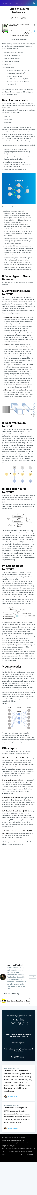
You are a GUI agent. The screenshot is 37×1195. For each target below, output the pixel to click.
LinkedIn (10, 1152)
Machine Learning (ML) (18, 18)
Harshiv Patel (13, 1096)
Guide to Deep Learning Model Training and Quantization (18, 1050)
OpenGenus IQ (6, 1137)
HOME (16, 3)
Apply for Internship (30, 1153)
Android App (23, 1153)
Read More (32, 977)
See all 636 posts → (18, 1057)
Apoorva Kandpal (14, 965)
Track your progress (28, 3)
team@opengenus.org (17, 1140)
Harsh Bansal (13, 1128)
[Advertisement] (19, 905)
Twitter (17, 1152)
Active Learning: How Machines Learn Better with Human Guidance (18, 1036)
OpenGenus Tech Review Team (16, 1001)
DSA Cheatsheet (7, 3)
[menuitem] (7, 3)
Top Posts (3, 1153)
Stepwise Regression (18, 1043)
